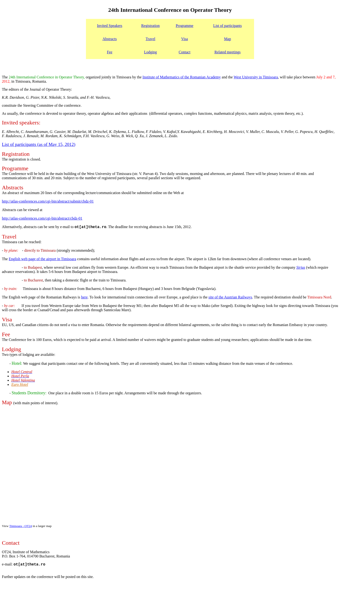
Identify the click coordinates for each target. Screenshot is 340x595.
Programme (184, 26)
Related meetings (227, 52)
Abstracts (109, 39)
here (84, 297)
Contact (185, 52)
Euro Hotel (19, 384)
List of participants (227, 26)
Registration (150, 26)
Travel (150, 39)
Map (227, 39)
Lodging (150, 52)
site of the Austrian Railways (230, 297)
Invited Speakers (109, 26)
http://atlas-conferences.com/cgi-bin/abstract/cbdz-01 (42, 218)
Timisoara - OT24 (20, 526)
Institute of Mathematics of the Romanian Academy (182, 77)
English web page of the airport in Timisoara (42, 259)
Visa (184, 39)
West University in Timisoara (256, 77)
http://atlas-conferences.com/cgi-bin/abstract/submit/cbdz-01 (48, 201)
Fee (109, 52)
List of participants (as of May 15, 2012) (38, 144)
